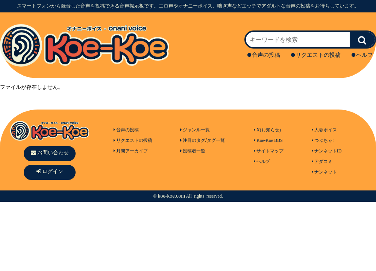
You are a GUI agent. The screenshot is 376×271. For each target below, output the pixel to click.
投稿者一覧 (192, 151)
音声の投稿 (263, 55)
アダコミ (322, 161)
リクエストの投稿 (316, 55)
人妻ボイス (324, 129)
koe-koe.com (171, 196)
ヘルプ (362, 55)
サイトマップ (269, 151)
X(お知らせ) (267, 129)
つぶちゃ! (323, 140)
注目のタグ (192, 140)
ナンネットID (327, 151)
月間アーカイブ (131, 151)
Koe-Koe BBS (268, 140)
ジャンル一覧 (195, 129)
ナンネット (324, 172)
